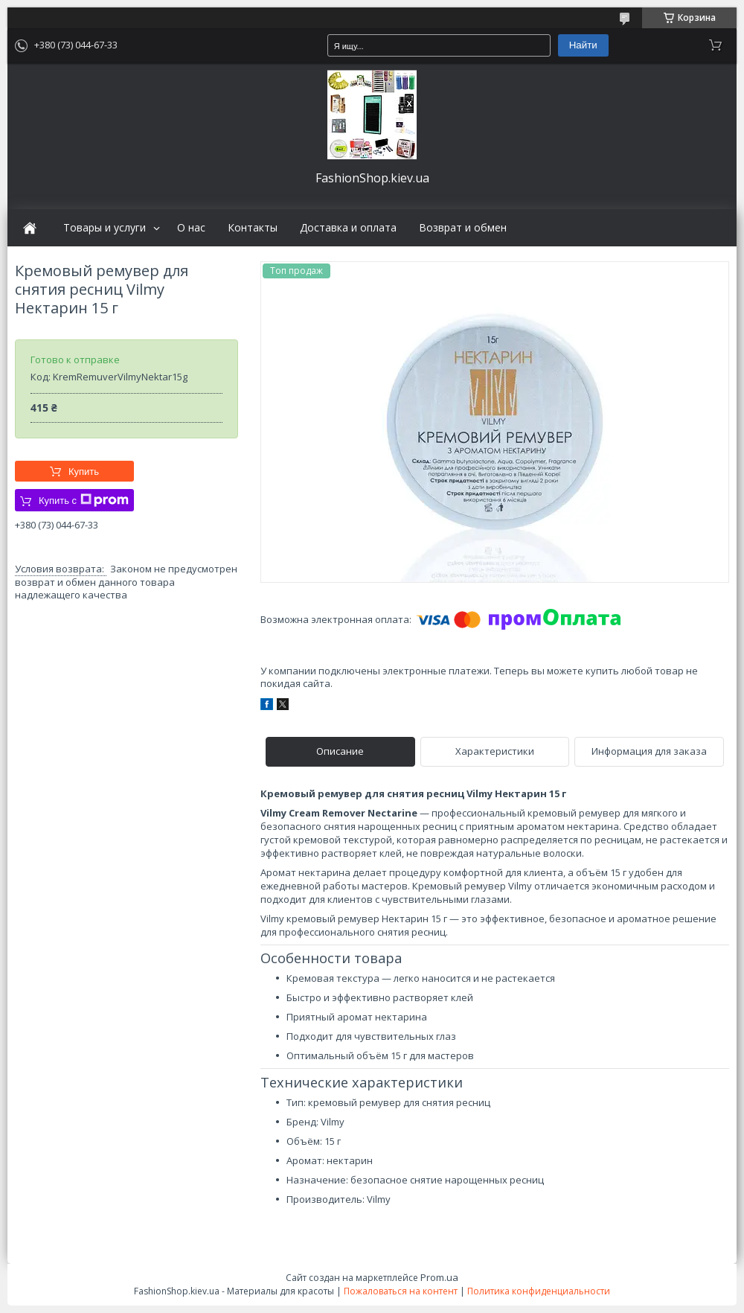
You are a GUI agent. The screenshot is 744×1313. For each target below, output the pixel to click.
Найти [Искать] (583, 45)
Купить (83, 471)
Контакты (253, 227)
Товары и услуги (104, 227)
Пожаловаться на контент (401, 1291)
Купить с (84, 500)
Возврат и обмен (463, 227)
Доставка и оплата (348, 227)
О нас (191, 227)
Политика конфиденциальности (538, 1291)
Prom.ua (439, 1277)
